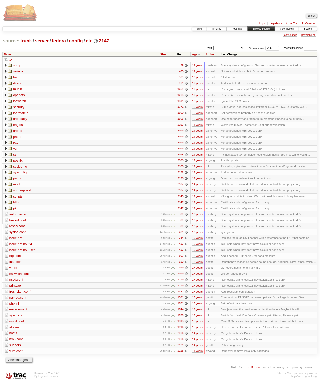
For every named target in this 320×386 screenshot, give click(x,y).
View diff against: (301, 48)
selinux (18, 71)
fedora (59, 40)
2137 (181, 185)
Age (195, 54)
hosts (13, 335)
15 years (197, 107)
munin (17, 89)
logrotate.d (20, 113)
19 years (197, 65)
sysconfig (20, 173)
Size (163, 54)
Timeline (216, 28)
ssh (15, 155)
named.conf (18, 299)
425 (181, 71)
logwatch (19, 101)
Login (263, 23)
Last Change (290, 35)
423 (181, 246)
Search (308, 28)
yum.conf (16, 353)
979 (181, 270)
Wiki (199, 28)
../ (11, 59)
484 (181, 77)
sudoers (15, 347)
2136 (181, 179)
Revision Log (308, 35)
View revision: (257, 48)
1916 (181, 330)
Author (210, 54)
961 (181, 83)
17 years (197, 83)
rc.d (16, 143)
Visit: (210, 47)
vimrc (13, 269)
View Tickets (287, 28)
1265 (181, 95)
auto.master (18, 215)
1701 (181, 306)
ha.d (16, 77)
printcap (15, 287)
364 (181, 240)
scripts (18, 197)
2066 (181, 131)
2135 (181, 354)
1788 (181, 318)
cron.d (17, 131)
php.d (17, 137)
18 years (197, 257)
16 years (197, 101)
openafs (19, 95)
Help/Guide (276, 23)
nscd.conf (17, 281)
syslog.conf (18, 233)
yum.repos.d (22, 191)
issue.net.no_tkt (21, 245)
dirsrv (17, 83)
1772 (181, 107)
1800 (181, 113)
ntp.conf (15, 257)
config (76, 40)
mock (17, 185)
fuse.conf (16, 263)
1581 (181, 300)
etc (89, 40)
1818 (181, 324)
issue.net (16, 239)
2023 (181, 125)
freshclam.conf (20, 293)
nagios (18, 125)
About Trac (292, 23)
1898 (181, 119)
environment (19, 311)
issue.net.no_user (22, 251)
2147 (104, 40)
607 (181, 258)
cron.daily (20, 119)
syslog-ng (20, 167)
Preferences (309, 23)
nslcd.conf (17, 323)
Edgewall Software (48, 379)
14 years (197, 125)
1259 (181, 89)
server (42, 40)
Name (8, 54)
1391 (181, 101)
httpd (16, 203)
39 (182, 65)
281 (181, 234)
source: (11, 40)
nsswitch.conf (19, 275)
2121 (181, 348)
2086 (181, 161)
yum (16, 149)
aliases (15, 329)
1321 (181, 294)
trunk (26, 40)
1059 (181, 276)
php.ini (14, 305)
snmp (17, 65)
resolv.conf (17, 227)
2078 (181, 155)
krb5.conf (16, 341)
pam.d (17, 179)
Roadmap (237, 28)
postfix (18, 161)
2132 (181, 173)
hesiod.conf (18, 221)
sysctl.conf (17, 317)
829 (181, 264)
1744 (181, 312)
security (18, 107)
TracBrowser (253, 369)
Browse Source (261, 28)
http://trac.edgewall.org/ (305, 379)
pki (15, 209)
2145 (181, 198)
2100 (181, 167)
